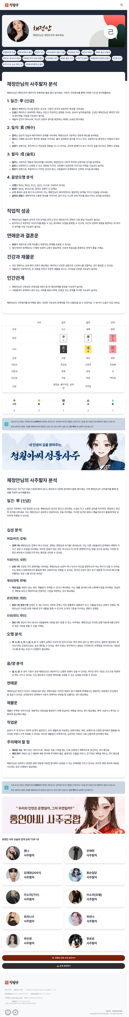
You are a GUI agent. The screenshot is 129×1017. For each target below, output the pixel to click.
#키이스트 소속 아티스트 (13, 64)
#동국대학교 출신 (25, 52)
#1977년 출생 (82, 58)
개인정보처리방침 (117, 1011)
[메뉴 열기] (121, 4)
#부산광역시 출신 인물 (56, 52)
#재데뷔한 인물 (9, 52)
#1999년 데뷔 (52, 58)
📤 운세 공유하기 (64, 966)
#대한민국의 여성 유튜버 (33, 58)
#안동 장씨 (117, 58)
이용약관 (108, 1011)
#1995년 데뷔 (73, 52)
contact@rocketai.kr (35, 998)
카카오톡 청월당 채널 (16, 998)
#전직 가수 (39, 52)
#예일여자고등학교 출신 (100, 58)
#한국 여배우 (87, 52)
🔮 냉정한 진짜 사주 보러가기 (63, 958)
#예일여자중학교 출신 (34, 64)
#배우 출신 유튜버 (103, 52)
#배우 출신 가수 (67, 58)
